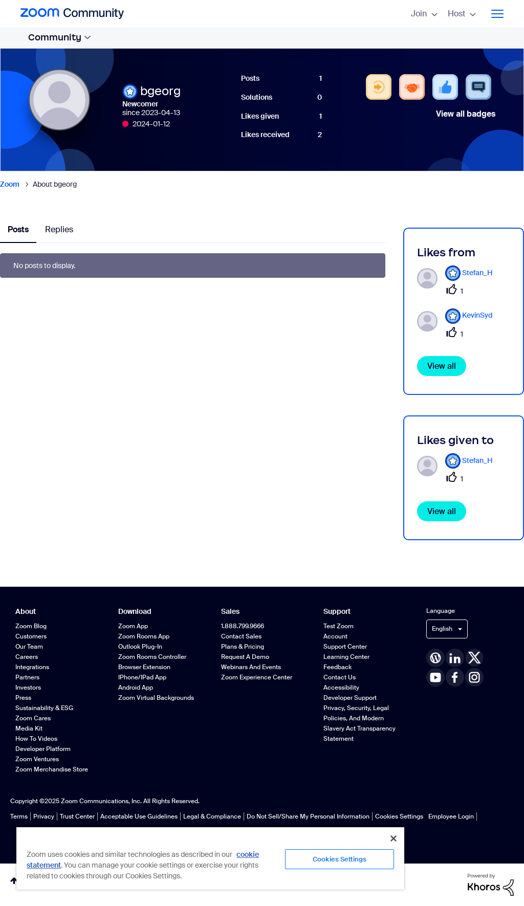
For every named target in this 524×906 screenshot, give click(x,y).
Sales (230, 611)
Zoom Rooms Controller (152, 657)
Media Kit (28, 728)
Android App (135, 687)
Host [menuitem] (462, 13)
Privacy (43, 816)
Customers (31, 636)
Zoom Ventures (37, 759)
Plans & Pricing (242, 647)
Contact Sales (241, 636)
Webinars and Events (251, 667)
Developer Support (350, 698)
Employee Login (451, 816)
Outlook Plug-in (140, 647)
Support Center (345, 647)
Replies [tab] (59, 229)
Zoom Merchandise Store (51, 769)
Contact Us (339, 677)
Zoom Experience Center (256, 677)
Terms (19, 816)
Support (337, 611)
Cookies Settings (399, 816)
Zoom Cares (33, 718)
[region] (210, 858)
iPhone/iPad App (142, 677)
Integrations (32, 667)
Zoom (9, 184)
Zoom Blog (31, 626)
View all (441, 366)
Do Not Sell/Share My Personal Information (308, 816)
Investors (28, 687)
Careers (26, 657)
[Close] (393, 838)
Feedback (337, 667)
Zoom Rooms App (143, 636)
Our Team (29, 647)
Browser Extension (144, 667)
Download (134, 611)
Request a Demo (245, 657)
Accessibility (341, 687)
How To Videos (36, 739)
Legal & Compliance (212, 816)
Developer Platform (43, 749)
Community (59, 37)
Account (335, 636)
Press (23, 698)
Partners (27, 677)
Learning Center (346, 657)
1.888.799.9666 (242, 626)
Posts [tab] (18, 229)
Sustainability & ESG (44, 708)
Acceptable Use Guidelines (139, 816)
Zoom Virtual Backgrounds (156, 698)
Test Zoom (338, 626)
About (25, 611)
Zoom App (133, 626)
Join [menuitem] (424, 13)
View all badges (465, 113)
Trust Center (77, 816)
